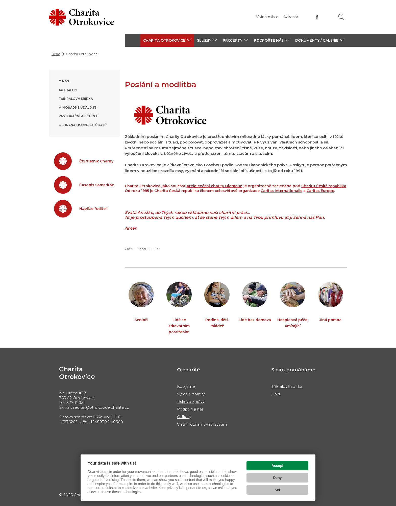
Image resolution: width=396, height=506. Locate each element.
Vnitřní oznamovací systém (202, 424)
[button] (167, 40)
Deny (277, 478)
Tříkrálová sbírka (76, 99)
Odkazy (184, 416)
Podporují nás (190, 409)
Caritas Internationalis (281, 190)
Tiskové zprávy (191, 401)
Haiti (275, 394)
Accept (277, 466)
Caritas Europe (320, 190)
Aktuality (68, 90)
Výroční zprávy (191, 394)
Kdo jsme (186, 386)
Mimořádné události (78, 107)
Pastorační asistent (78, 116)
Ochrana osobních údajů (83, 125)
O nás (64, 81)
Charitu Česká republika (323, 186)
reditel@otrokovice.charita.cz (101, 407)
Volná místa (267, 16)
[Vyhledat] (341, 17)
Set (277, 490)
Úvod (56, 54)
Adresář (290, 16)
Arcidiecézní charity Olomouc (214, 186)
